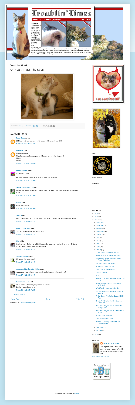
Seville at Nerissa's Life (24, 187)
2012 (97, 220)
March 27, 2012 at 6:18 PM (25, 249)
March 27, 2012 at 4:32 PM (25, 221)
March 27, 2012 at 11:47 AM (26, 208)
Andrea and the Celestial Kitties (28, 269)
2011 (97, 334)
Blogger (76, 393)
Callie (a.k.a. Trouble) (111, 343)
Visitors (98, 275)
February (99, 327)
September (100, 231)
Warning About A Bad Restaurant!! (108, 255)
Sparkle (19, 215)
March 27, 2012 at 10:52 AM (26, 180)
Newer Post (15, 299)
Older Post (80, 299)
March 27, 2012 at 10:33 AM (26, 163)
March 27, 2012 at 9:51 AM (25, 144)
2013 (97, 217)
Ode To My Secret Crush (104, 319)
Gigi (17, 241)
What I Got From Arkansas (105, 266)
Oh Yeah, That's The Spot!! (105, 263)
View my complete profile (100, 356)
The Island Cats (22, 256)
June (98, 240)
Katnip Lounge (21, 170)
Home (48, 299)
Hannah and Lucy (22, 282)
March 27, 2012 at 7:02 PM (25, 262)
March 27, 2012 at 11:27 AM (26, 195)
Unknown (19, 151)
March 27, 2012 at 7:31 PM (25, 275)
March (98, 250)
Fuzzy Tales (20, 138)
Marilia (18, 202)
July (98, 237)
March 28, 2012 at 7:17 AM (25, 290)
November (100, 225)
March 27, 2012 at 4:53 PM (25, 234)
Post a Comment (19, 295)
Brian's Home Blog (23, 228)
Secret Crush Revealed (104, 316)
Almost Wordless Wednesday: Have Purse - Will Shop (108, 259)
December (100, 222)
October (99, 228)
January (99, 330)
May (98, 243)
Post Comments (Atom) (28, 303)
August (99, 234)
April (98, 246)
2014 (97, 214)
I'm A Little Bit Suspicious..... (106, 269)
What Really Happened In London (107, 288)
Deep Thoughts (101, 272)
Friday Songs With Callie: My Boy (107, 252)
